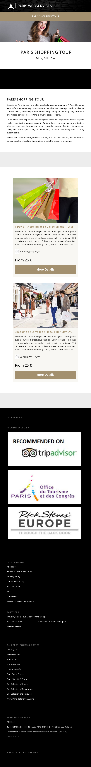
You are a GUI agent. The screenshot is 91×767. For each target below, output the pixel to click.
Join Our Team (13, 586)
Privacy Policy (13, 576)
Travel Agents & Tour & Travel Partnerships (26, 616)
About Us (11, 566)
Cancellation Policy (15, 581)
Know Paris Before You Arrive (20, 698)
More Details (45, 269)
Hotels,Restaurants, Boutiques (52, 621)
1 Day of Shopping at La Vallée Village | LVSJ (44, 226)
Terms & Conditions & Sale (20, 571)
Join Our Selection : (15, 621)
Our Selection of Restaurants (20, 689)
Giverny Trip (12, 649)
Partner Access (14, 626)
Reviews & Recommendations (20, 601)
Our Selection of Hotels (18, 684)
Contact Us (12, 596)
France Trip (12, 659)
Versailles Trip (13, 654)
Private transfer (14, 669)
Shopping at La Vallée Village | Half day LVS (43, 332)
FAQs (9, 591)
